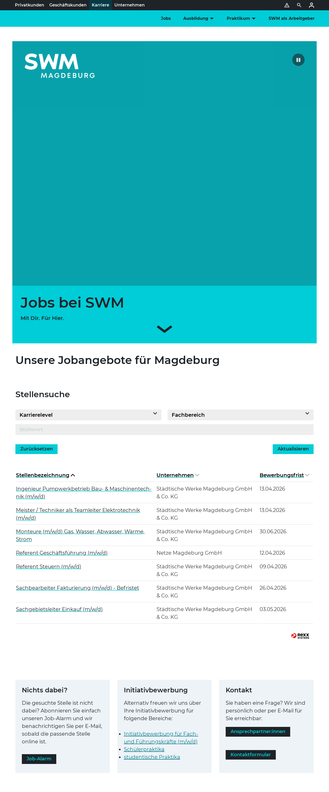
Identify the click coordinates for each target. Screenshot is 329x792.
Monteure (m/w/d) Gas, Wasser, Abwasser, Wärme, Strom (80, 392)
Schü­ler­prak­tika (144, 606)
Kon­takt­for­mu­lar (251, 612)
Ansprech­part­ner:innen (258, 588)
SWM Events (200, 705)
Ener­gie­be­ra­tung (206, 720)
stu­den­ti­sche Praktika (152, 614)
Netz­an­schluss (46, 734)
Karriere (251, 712)
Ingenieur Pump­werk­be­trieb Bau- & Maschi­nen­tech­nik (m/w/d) (84, 349)
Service (193, 712)
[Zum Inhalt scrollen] (164, 187)
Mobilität (195, 728)
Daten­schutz (70, 713)
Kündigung (123, 723)
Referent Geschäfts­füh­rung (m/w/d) (62, 410)
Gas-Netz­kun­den (120, 734)
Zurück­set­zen (36, 306)
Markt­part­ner (119, 744)
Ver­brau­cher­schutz (51, 723)
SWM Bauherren (87, 744)
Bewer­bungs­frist (284, 332)
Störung (144, 744)
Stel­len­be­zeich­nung (45, 332)
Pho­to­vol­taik (201, 736)
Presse (249, 720)
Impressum (43, 713)
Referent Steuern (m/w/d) (48, 423)
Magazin (252, 728)
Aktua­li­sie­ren (293, 306)
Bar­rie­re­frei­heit (101, 713)
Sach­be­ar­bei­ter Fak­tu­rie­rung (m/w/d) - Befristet (77, 445)
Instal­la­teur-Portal (50, 744)
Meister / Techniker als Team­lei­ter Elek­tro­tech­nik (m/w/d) (78, 371)
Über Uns (253, 705)
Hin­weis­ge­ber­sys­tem (140, 713)
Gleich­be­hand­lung (90, 723)
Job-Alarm (39, 616)
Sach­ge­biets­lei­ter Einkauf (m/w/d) (59, 466)
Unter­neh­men (178, 332)
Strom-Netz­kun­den (82, 734)
